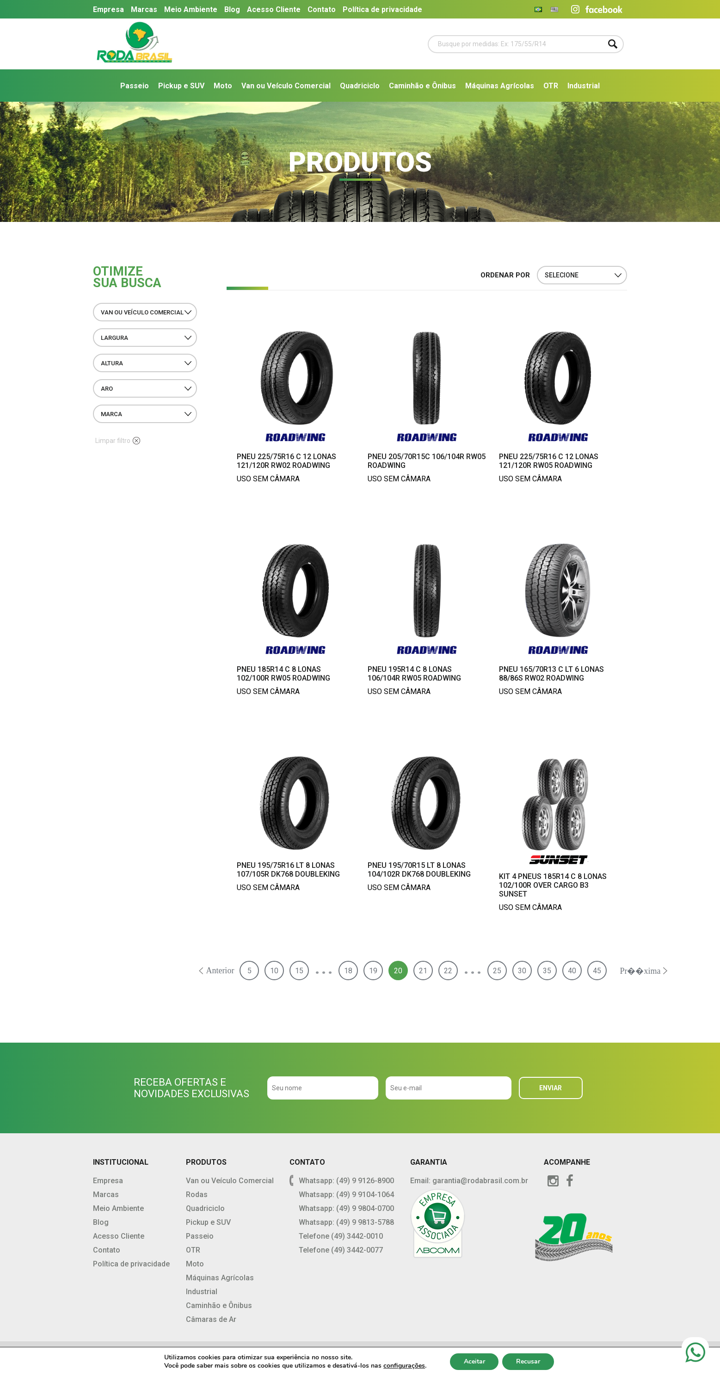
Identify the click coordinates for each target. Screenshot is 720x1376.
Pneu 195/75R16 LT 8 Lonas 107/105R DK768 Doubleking (288, 869)
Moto (223, 85)
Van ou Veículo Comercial (286, 85)
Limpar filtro (117, 440)
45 (597, 970)
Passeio (134, 85)
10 (274, 970)
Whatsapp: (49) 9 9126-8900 (346, 1180)
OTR (550, 85)
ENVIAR (550, 1088)
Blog (232, 9)
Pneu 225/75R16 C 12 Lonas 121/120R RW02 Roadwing (286, 461)
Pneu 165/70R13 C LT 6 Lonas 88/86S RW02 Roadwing (551, 673)
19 (373, 970)
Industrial (583, 85)
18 (348, 970)
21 (423, 970)
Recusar (528, 1361)
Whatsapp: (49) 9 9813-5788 (346, 1222)
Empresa (108, 9)
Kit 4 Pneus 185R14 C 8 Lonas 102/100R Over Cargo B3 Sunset (553, 885)
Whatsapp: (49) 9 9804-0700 (346, 1208)
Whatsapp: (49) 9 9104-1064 (346, 1194)
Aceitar (474, 1361)
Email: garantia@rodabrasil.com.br (469, 1180)
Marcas (144, 9)
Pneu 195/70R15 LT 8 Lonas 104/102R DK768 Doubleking (419, 869)
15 (299, 970)
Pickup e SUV (181, 85)
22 (448, 970)
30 (522, 970)
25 (497, 970)
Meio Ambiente (190, 9)
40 (572, 970)
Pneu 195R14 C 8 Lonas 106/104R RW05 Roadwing (414, 673)
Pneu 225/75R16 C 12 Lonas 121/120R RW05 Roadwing (548, 461)
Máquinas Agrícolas (499, 85)
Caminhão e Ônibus (422, 85)
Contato (322, 9)
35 (547, 970)
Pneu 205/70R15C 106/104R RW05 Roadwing (427, 461)
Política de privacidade (382, 9)
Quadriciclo (360, 85)
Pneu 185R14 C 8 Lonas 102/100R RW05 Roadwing (283, 673)
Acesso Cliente (274, 9)
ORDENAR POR (505, 275)
